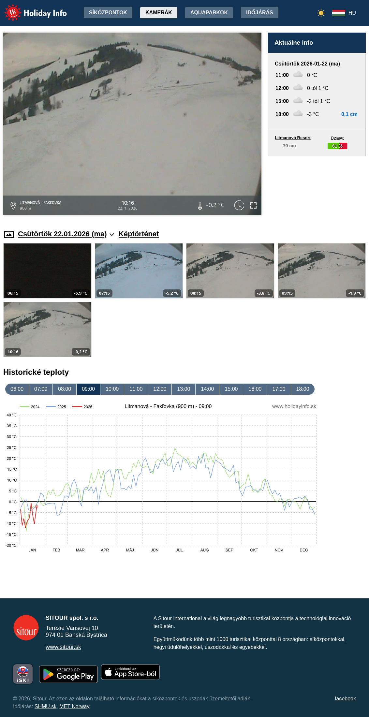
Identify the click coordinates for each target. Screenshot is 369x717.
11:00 (135, 389)
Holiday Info (29, 8)
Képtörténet (139, 234)
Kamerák (158, 12)
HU (352, 13)
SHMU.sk (46, 706)
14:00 (207, 389)
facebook (345, 698)
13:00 (183, 389)
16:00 (254, 389)
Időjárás (259, 12)
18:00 (302, 389)
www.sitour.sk (63, 647)
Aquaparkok (209, 12)
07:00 (40, 389)
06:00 (16, 389)
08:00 (64, 389)
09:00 (88, 389)
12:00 (159, 389)
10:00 (112, 389)
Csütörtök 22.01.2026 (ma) (66, 234)
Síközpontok (108, 12)
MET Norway (74, 706)
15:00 (231, 389)
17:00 (279, 389)
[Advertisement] (317, 187)
